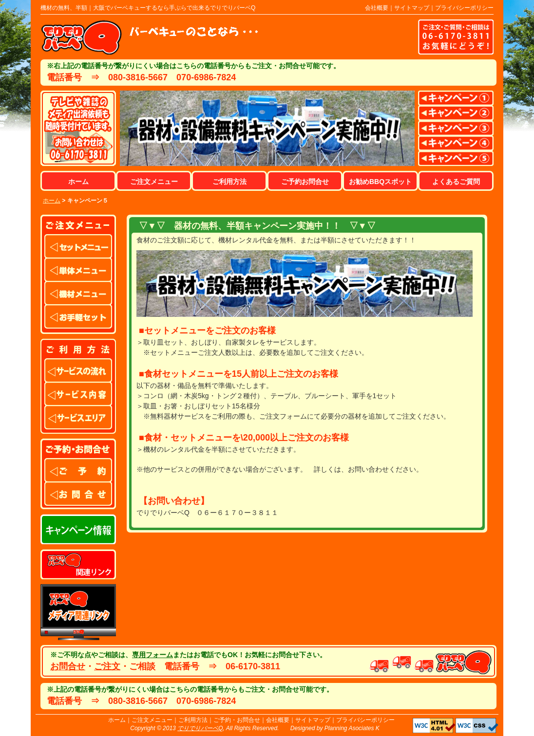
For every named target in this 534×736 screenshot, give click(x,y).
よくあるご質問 (456, 181)
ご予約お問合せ (305, 181)
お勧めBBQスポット (380, 181)
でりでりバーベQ (200, 728)
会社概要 (376, 7)
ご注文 (107, 666)
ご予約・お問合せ (236, 720)
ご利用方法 (229, 181)
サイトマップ (411, 7)
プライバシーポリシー (464, 7)
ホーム (78, 181)
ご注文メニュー (154, 181)
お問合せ (67, 666)
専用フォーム (152, 655)
